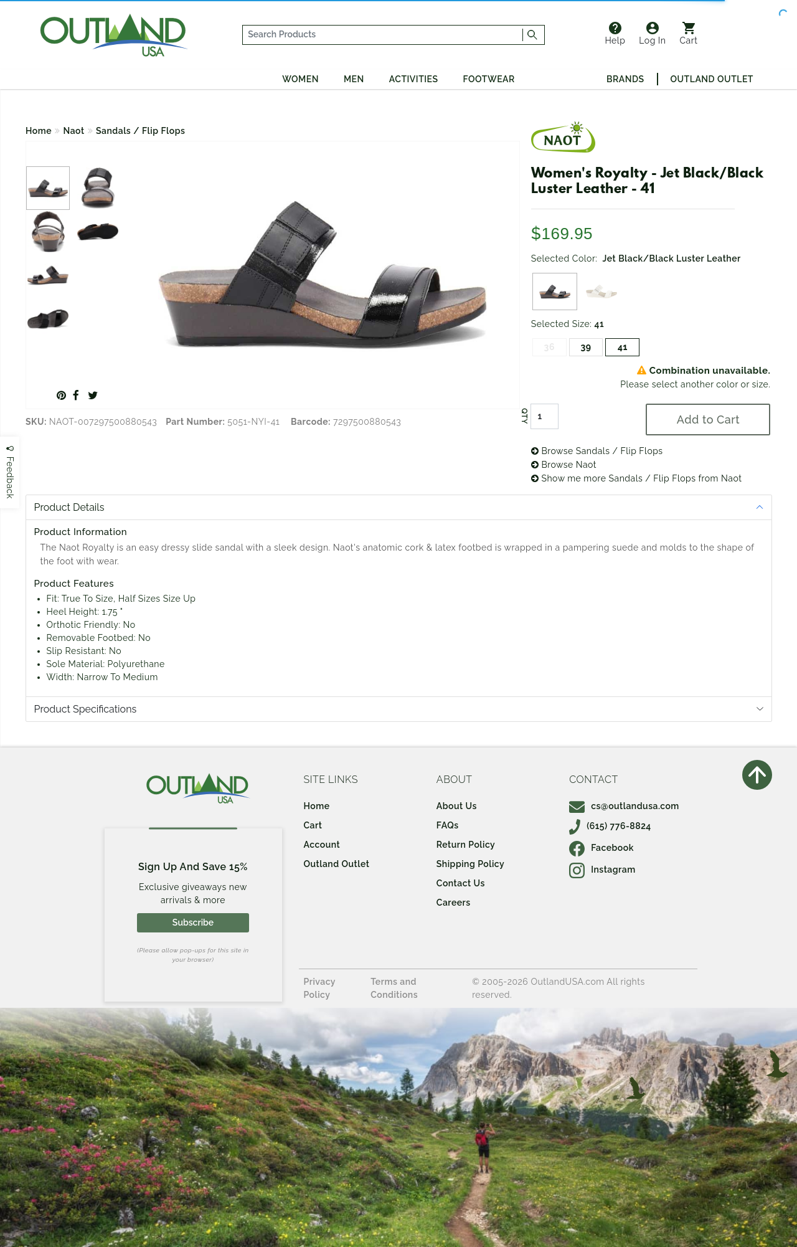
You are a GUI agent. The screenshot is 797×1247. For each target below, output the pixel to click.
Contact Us (460, 883)
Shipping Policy (470, 864)
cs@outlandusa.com (624, 806)
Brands (625, 79)
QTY (524, 416)
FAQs (447, 825)
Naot (74, 131)
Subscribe (193, 922)
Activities (413, 79)
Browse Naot (564, 465)
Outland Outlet (712, 79)
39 (586, 347)
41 (623, 347)
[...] (382, 35)
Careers (453, 903)
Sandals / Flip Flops (140, 131)
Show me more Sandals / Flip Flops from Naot (636, 478)
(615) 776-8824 (610, 826)
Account (322, 845)
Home (39, 131)
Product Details (69, 507)
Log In (652, 33)
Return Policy (465, 845)
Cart (689, 33)
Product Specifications (85, 709)
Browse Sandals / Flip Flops (597, 451)
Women (300, 79)
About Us (456, 806)
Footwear (489, 79)
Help (615, 33)
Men (354, 79)
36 (549, 347)
